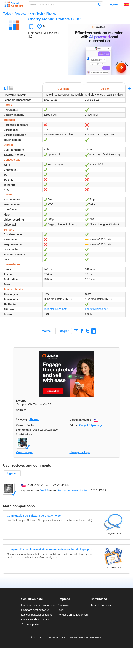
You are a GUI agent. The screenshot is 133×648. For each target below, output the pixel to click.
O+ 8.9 (105, 88)
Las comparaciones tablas (36, 614)
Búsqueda (100, 4)
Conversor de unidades (35, 619)
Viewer (20, 425)
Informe (46, 331)
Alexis (31, 484)
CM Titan (63, 88)
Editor (73, 425)
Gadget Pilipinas (90, 425)
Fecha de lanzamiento (72, 490)
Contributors (24, 434)
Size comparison (31, 624)
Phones (51, 13)
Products (20, 13)
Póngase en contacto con (72, 614)
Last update (23, 429)
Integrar (64, 331)
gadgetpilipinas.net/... (56, 308)
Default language (80, 419)
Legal (60, 609)
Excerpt (21, 400)
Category (22, 419)
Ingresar (115, 4)
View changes (24, 452)
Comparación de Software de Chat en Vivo (34, 515)
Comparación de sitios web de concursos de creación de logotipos (49, 549)
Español (126, 4)
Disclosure (63, 605)
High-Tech (36, 13)
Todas (7, 13)
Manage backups (80, 452)
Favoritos (31, 26)
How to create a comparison (38, 605)
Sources (21, 410)
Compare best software (35, 609)
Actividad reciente (101, 605)
